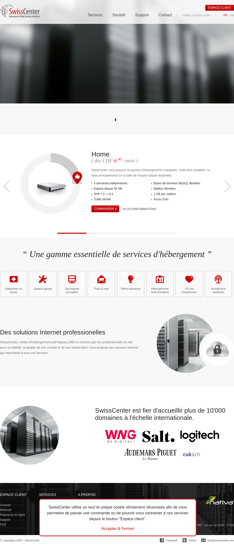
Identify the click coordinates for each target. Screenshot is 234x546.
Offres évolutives (131, 288)
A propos (87, 495)
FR (225, 15)
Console (5, 505)
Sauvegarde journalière (72, 290)
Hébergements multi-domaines (160, 290)
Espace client (219, 7)
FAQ (3, 524)
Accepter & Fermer (117, 529)
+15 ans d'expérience (189, 290)
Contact (165, 15)
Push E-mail (101, 288)
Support (142, 15)
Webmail (5, 510)
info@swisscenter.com (220, 540)
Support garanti (43, 288)
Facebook (171, 540)
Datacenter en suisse (13, 290)
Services (95, 15)
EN (232, 15)
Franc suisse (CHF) (196, 15)
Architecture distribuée (218, 290)
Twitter (192, 540)
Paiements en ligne (12, 515)
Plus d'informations (139, 209)
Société (118, 15)
